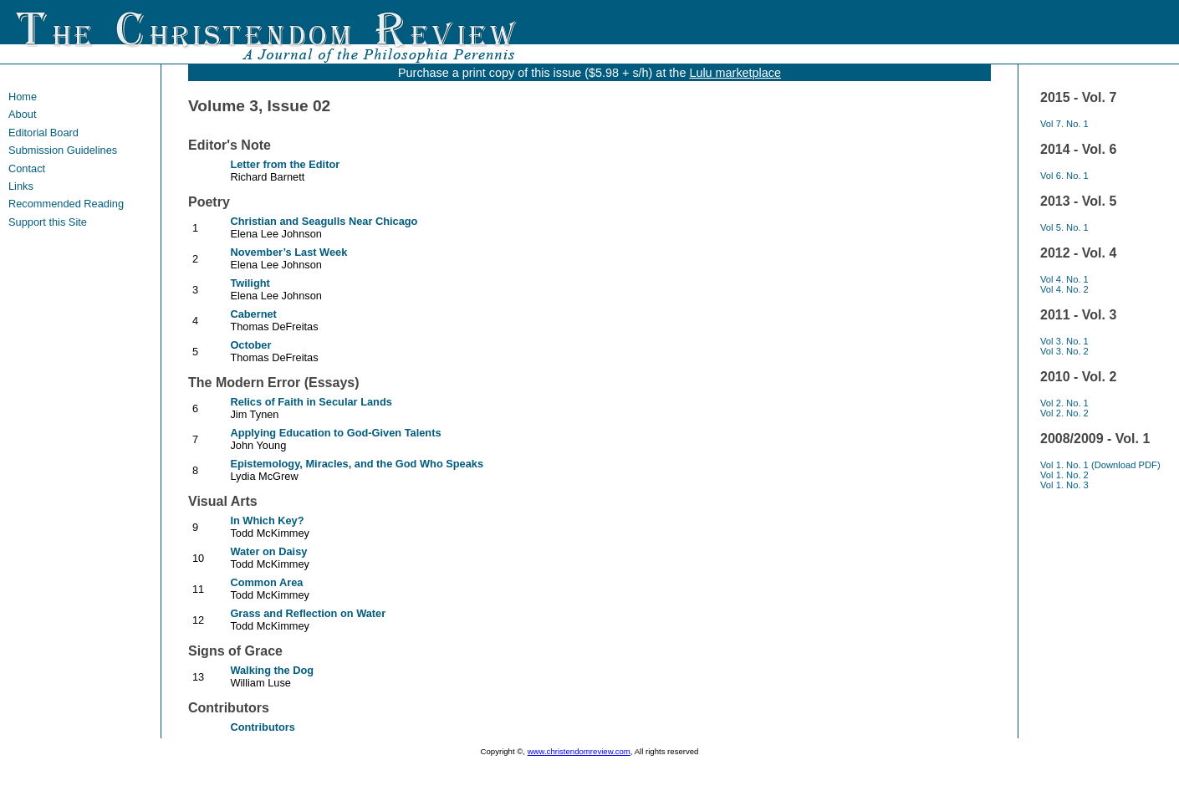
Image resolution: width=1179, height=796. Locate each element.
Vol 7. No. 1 (1064, 124)
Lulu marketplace (735, 72)
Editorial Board (43, 132)
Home (22, 96)
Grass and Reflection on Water (307, 613)
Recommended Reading (66, 203)
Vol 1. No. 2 (1064, 475)
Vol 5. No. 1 (1064, 227)
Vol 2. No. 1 (1064, 403)
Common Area (266, 582)
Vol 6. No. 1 (1064, 176)
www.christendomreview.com (579, 751)
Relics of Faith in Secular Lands (310, 401)
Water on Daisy (268, 551)
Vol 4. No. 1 (1064, 279)
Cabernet (253, 314)
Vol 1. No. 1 (1065, 465)
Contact (26, 168)
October (250, 345)
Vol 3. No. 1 (1064, 341)
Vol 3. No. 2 (1064, 351)
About (22, 114)
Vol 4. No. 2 (1064, 289)
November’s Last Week (288, 252)
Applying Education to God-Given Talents (335, 432)
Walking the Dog (272, 670)
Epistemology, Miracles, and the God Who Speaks (356, 463)
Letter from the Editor (284, 164)
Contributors (262, 727)
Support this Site (47, 222)
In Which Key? (267, 520)
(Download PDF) (1126, 465)
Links (20, 186)
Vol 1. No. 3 (1064, 485)
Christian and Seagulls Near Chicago (323, 221)
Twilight (249, 283)
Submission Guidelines (62, 150)
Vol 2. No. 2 (1064, 413)
